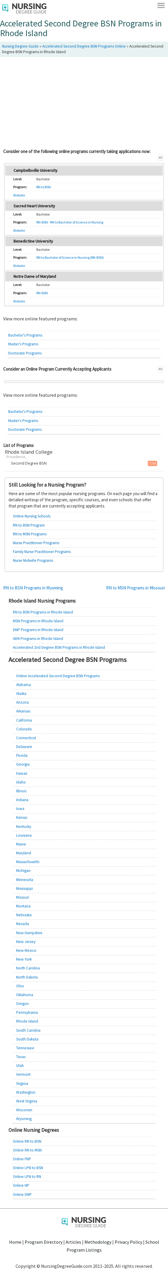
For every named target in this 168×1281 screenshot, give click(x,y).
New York (24, 959)
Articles (73, 1242)
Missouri (22, 897)
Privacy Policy (128, 1242)
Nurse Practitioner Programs (36, 542)
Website (19, 195)
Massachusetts (27, 861)
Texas (21, 1056)
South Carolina (28, 1030)
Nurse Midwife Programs (33, 560)
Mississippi (24, 888)
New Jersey (25, 941)
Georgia (23, 764)
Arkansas (23, 711)
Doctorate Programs (25, 353)
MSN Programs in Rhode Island (38, 620)
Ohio (20, 986)
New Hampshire (29, 932)
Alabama (23, 684)
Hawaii (21, 773)
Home (15, 1242)
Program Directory (43, 1242)
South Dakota (27, 1039)
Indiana (22, 799)
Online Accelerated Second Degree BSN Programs (58, 675)
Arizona (22, 702)
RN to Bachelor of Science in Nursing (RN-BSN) (70, 257)
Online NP (21, 1185)
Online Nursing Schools (31, 516)
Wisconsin (24, 1109)
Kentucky (23, 826)
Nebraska (24, 914)
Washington (25, 1092)
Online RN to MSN (27, 1150)
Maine (21, 844)
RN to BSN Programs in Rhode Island (43, 612)
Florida (22, 755)
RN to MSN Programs (30, 534)
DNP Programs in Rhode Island (38, 629)
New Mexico (26, 950)
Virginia (22, 1083)
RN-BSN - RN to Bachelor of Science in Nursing (69, 222)
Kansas (21, 817)
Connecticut (26, 737)
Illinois (21, 791)
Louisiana (24, 835)
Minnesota (24, 879)
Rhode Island (27, 1021)
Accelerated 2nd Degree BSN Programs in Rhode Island (59, 647)
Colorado (24, 729)
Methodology (97, 1242)
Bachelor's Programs (25, 335)
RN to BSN (43, 187)
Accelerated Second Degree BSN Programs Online (84, 46)
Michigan (23, 870)
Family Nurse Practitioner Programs (42, 551)
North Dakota (27, 977)
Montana (23, 906)
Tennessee (25, 1047)
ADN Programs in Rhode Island (38, 638)
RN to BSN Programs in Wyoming (33, 588)
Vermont (23, 1074)
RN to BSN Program (29, 525)
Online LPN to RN (27, 1176)
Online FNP (22, 1158)
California (24, 720)
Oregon (22, 1003)
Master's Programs (23, 344)
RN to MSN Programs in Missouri (135, 588)
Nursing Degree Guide (20, 46)
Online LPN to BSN (28, 1167)
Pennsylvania (27, 1012)
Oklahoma (24, 994)
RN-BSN (42, 293)
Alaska (21, 693)
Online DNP (22, 1194)
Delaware (24, 746)
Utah (20, 1065)
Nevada (22, 923)
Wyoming (24, 1118)
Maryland (23, 852)
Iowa (20, 808)
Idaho (21, 782)
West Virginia (26, 1101)
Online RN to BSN (27, 1141)
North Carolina (28, 968)
